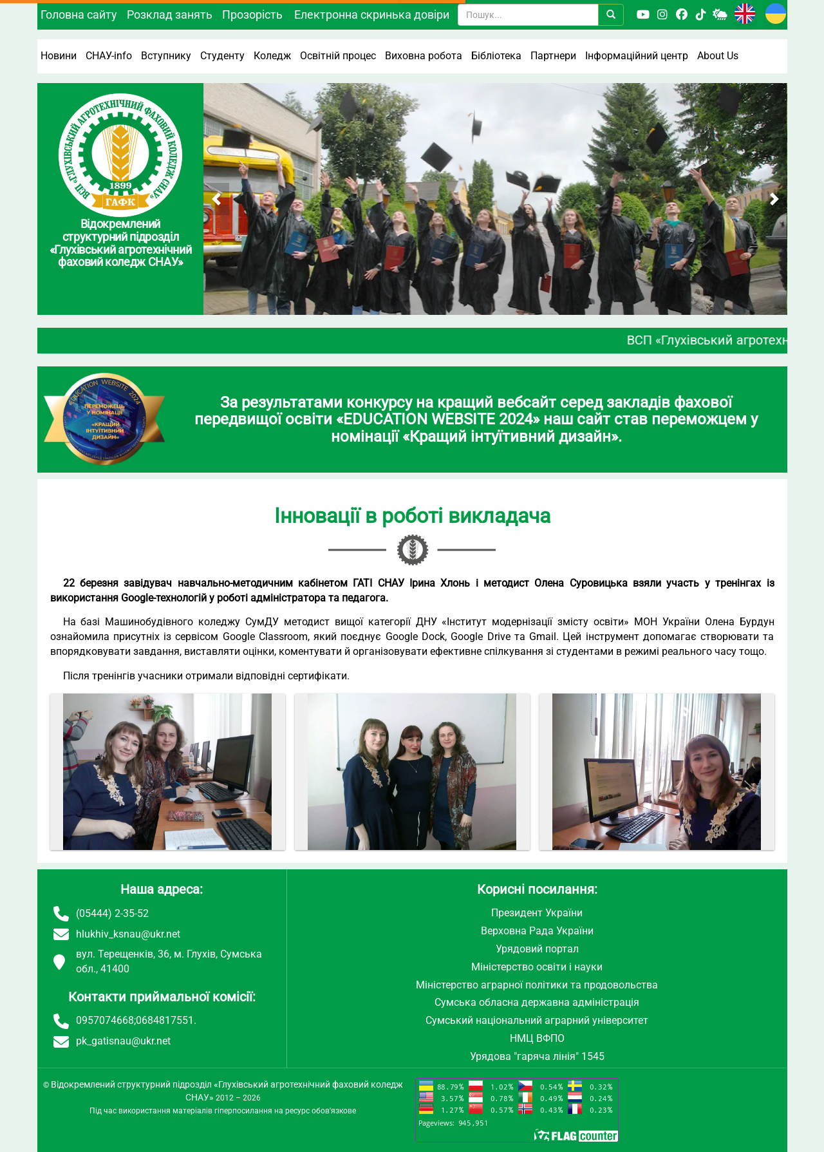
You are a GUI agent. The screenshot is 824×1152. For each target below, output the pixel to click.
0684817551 (165, 1020)
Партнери (553, 56)
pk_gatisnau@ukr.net (123, 1041)
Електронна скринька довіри (371, 14)
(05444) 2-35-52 (112, 913)
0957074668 (105, 1020)
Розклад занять (169, 14)
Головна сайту (79, 14)
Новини (59, 56)
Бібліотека (496, 56)
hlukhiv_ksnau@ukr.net (128, 934)
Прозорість (252, 14)
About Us (717, 56)
